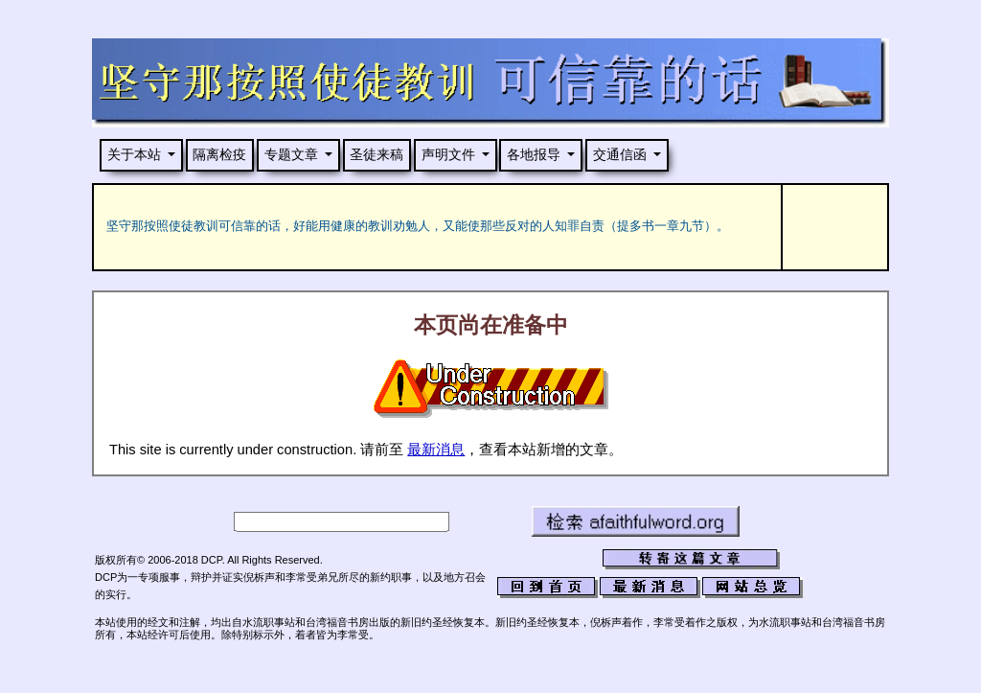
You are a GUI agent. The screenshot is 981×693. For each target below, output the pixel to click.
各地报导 (533, 154)
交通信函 (620, 154)
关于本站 (134, 154)
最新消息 (436, 449)
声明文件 (448, 154)
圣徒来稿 (376, 154)
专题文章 (291, 154)
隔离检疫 (219, 154)
